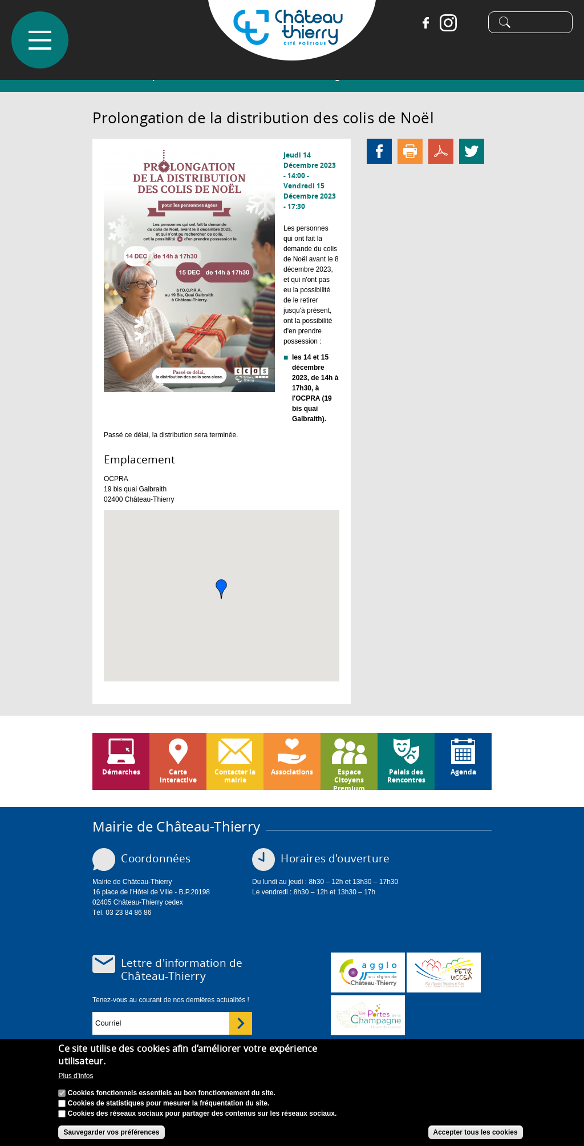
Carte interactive (178, 776)
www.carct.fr (368, 972)
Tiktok (467, 22)
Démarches (121, 772)
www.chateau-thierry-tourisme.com (368, 1015)
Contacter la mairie (235, 776)
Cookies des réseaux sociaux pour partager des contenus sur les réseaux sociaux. (202, 1113)
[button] (221, 589)
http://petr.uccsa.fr (444, 972)
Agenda (463, 772)
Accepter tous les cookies (475, 1132)
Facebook (421, 22)
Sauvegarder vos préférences (111, 1132)
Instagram (444, 22)
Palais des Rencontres (406, 776)
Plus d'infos (75, 1076)
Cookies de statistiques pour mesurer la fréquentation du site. (168, 1103)
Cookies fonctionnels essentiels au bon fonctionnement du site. (171, 1093)
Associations (292, 772)
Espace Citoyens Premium (349, 778)
